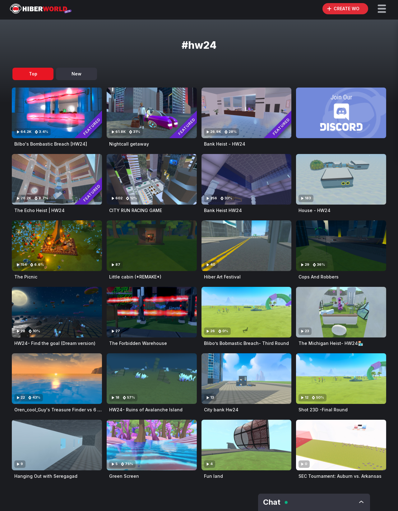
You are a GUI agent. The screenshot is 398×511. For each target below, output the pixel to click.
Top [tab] (33, 73)
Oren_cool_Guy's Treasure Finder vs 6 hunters (64, 409)
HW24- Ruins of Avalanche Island (146, 409)
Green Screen (124, 476)
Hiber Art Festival (222, 276)
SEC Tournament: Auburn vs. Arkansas (340, 476)
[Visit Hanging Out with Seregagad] (57, 445)
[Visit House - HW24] (341, 179)
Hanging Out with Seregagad (45, 476)
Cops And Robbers (318, 276)
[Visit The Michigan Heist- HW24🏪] (341, 312)
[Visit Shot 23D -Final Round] (341, 378)
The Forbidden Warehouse (138, 343)
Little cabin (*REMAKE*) (135, 276)
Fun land (213, 476)
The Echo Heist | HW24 (39, 210)
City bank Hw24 (221, 409)
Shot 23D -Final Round (323, 409)
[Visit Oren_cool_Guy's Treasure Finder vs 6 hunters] (57, 378)
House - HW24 (314, 210)
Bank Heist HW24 (223, 210)
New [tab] (76, 73)
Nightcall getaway (129, 144)
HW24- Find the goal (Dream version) (54, 343)
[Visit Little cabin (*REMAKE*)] (152, 245)
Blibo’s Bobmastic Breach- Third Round (246, 343)
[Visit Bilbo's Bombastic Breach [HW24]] (57, 113)
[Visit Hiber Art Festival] (246, 245)
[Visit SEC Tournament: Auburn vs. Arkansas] (341, 445)
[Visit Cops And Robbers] (341, 245)
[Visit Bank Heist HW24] (246, 179)
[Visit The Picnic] (57, 245)
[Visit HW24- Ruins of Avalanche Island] (152, 378)
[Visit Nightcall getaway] (152, 113)
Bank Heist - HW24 (224, 144)
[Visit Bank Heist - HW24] (246, 113)
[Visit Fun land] (246, 445)
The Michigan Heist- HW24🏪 (330, 343)
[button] (382, 8)
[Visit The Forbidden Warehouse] (152, 312)
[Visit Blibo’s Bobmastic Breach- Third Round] (246, 312)
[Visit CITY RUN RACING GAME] (152, 179)
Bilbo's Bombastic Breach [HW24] (50, 144)
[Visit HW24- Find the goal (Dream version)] (57, 312)
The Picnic (25, 276)
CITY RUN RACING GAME (135, 210)
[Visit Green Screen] (152, 445)
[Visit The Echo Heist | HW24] (57, 179)
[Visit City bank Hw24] (246, 378)
